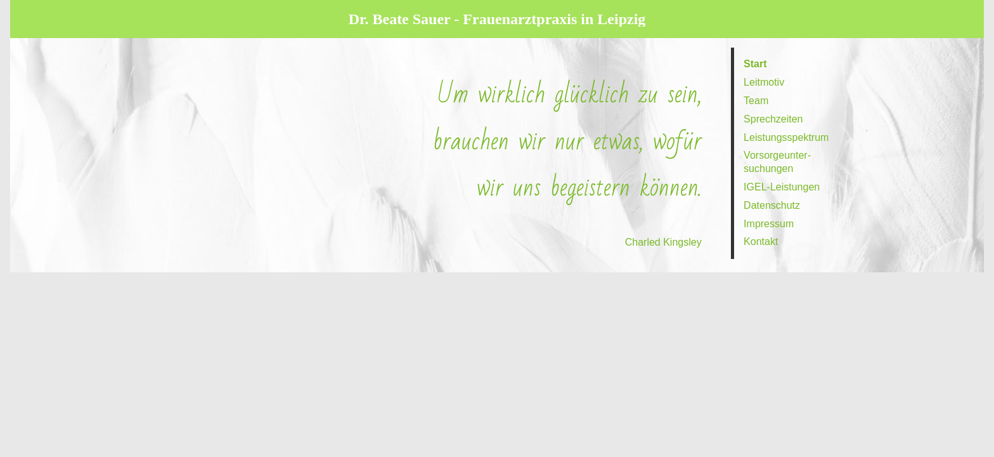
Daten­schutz (772, 205)
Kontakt (761, 241)
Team (756, 100)
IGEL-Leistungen (782, 187)
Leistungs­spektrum (786, 137)
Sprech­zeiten (773, 119)
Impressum (769, 223)
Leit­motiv (764, 82)
